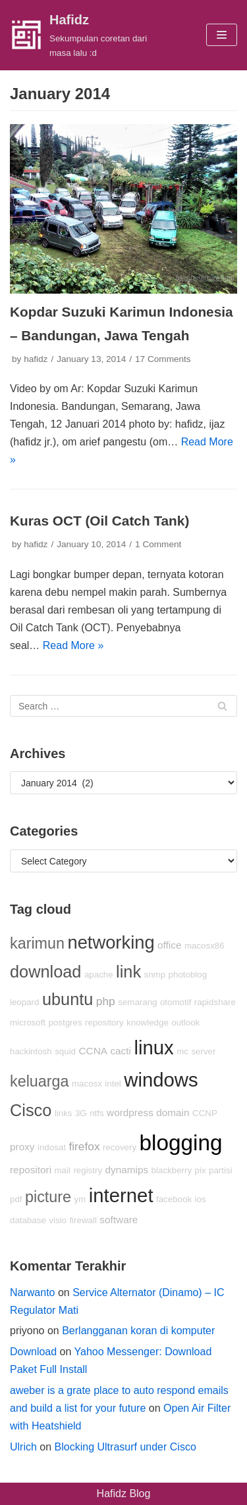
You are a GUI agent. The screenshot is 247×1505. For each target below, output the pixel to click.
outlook (185, 1022)
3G (81, 1113)
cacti (120, 1050)
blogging (181, 1143)
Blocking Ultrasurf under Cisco (125, 1446)
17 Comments (163, 359)
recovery (119, 1147)
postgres (65, 1022)
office (169, 945)
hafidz (35, 359)
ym (80, 1199)
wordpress (130, 1112)
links (63, 1113)
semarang (137, 1002)
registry (87, 1170)
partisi (221, 1170)
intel (113, 1084)
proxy (22, 1146)
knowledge (147, 1022)
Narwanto (32, 1292)
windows (161, 1079)
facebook (174, 1199)
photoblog (188, 974)
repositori (30, 1169)
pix (200, 1170)
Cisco (30, 1110)
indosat (52, 1147)
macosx (87, 1084)
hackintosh (31, 1051)
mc (182, 1051)
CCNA (93, 1050)
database (28, 1220)
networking (110, 942)
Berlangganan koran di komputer (138, 1330)
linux (153, 1047)
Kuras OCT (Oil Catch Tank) (99, 520)
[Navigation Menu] (221, 35)
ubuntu (67, 999)
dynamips (127, 1169)
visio (58, 1220)
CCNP (204, 1113)
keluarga (39, 1081)
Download (33, 1351)
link (128, 971)
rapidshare (215, 1002)
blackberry (171, 1170)
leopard (24, 1002)
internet (121, 1195)
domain (172, 1112)
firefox (84, 1146)
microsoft (27, 1022)
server (203, 1051)
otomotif (175, 1002)
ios (200, 1199)
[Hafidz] (82, 35)
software (118, 1219)
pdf (16, 1199)
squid (65, 1051)
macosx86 (204, 946)
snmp (155, 974)
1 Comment (158, 544)
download (45, 971)
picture (48, 1196)
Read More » (73, 645)
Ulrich (23, 1446)
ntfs (96, 1113)
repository (104, 1022)
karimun (37, 943)
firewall (82, 1220)
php (105, 1001)
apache (98, 974)
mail (62, 1170)
